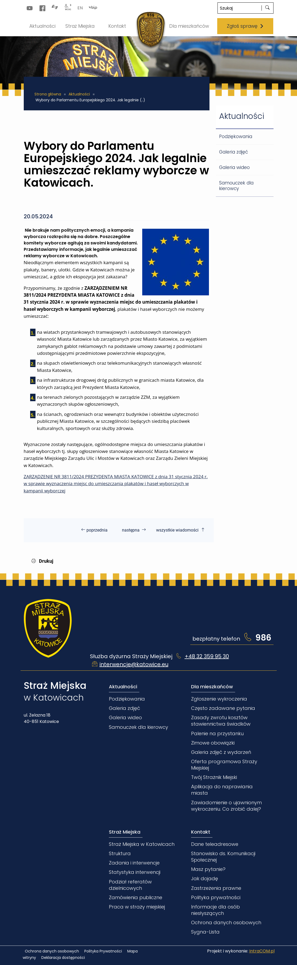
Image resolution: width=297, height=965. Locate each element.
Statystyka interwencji (134, 872)
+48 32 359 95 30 (207, 656)
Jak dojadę (204, 878)
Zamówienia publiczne (135, 897)
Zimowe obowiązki (213, 742)
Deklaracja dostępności (63, 957)
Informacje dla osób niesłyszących (215, 909)
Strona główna (47, 94)
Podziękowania (235, 136)
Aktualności (79, 94)
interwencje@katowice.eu (134, 664)
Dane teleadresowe (214, 844)
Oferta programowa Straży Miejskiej (224, 764)
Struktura (120, 853)
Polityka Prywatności (103, 951)
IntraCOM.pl (262, 951)
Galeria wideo (234, 167)
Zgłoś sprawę (245, 26)
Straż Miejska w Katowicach (142, 844)
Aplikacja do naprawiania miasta (222, 789)
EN (80, 8)
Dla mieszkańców (212, 686)
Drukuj (42, 561)
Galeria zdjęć (233, 152)
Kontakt (200, 832)
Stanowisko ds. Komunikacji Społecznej (223, 856)
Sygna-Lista (205, 931)
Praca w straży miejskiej (137, 906)
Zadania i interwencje (134, 862)
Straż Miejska (124, 832)
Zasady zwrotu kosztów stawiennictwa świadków (221, 720)
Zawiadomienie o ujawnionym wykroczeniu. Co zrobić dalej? (226, 805)
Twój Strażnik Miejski (214, 777)
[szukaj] (267, 8)
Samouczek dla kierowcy (236, 186)
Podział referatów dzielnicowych (130, 884)
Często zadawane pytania (223, 708)
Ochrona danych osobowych (226, 922)
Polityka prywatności (215, 897)
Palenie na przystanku (217, 733)
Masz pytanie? (208, 869)
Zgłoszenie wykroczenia (219, 698)
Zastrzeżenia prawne (216, 888)
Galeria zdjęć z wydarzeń (221, 752)
